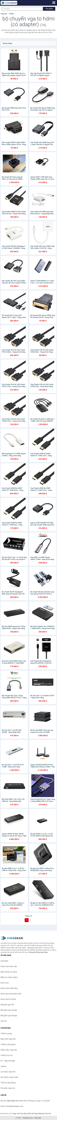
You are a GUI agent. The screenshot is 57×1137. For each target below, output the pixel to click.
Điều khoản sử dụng (9, 972)
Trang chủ (4, 14)
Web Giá (41, 1113)
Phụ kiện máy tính (8, 1088)
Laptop (3, 1066)
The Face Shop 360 (24, 1113)
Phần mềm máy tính (9, 1050)
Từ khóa (11, 14)
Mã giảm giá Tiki (7, 1005)
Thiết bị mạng (6, 1033)
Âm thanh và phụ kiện (9, 1077)
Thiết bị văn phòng (8, 1083)
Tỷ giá (14, 1113)
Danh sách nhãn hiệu (9, 988)
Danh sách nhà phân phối (11, 994)
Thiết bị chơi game (8, 1044)
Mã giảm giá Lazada (9, 1010)
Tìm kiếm (49, 9)
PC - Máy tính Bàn (8, 1061)
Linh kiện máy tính (8, 1072)
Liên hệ (3, 1021)
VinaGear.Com (28, 1118)
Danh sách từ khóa (8, 999)
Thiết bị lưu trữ (7, 1055)
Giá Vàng (34, 1113)
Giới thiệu (4, 961)
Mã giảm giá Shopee (9, 1015)
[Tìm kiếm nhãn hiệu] (22, 9)
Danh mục (5, 983)
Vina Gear (37, 1118)
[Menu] (53, 2)
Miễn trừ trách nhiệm (9, 977)
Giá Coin (48, 1113)
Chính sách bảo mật (9, 966)
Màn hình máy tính (8, 1039)
